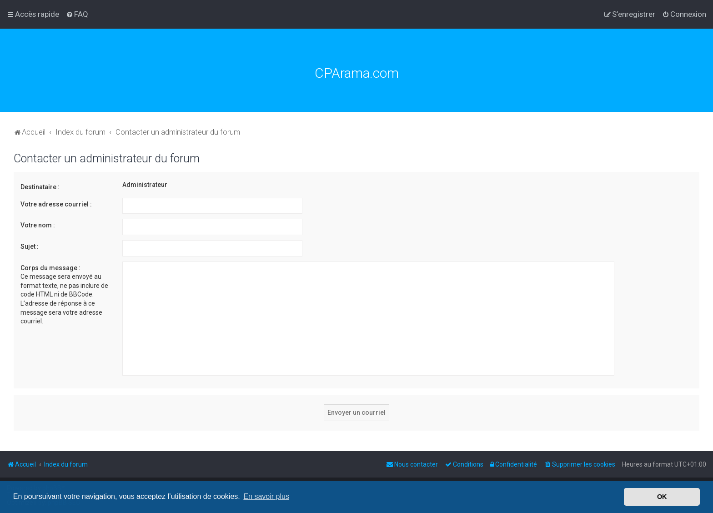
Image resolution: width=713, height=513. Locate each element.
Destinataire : (40, 187)
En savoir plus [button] (266, 496)
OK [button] (662, 496)
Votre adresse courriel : (56, 204)
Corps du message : (50, 268)
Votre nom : (37, 225)
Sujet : (29, 246)
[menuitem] (77, 14)
